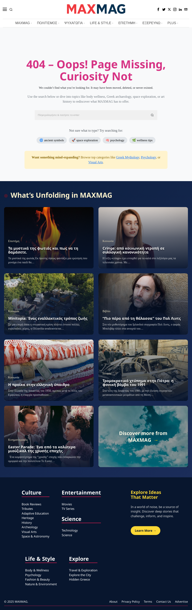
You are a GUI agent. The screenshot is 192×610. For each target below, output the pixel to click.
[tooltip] (158, 9)
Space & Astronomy (35, 536)
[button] (152, 115)
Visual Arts (95, 162)
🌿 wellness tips (142, 140)
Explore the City (80, 575)
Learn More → (145, 530)
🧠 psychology (115, 140)
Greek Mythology (127, 157)
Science (67, 535)
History (27, 522)
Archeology (30, 527)
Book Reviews (31, 504)
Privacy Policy (131, 601)
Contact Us (163, 601)
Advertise (181, 601)
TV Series (68, 509)
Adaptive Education (35, 513)
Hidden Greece (79, 579)
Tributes (27, 509)
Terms (148, 601)
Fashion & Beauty (37, 579)
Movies (67, 504)
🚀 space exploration (85, 140)
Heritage (28, 518)
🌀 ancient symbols (51, 140)
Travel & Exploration (83, 570)
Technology (70, 530)
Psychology (148, 157)
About (113, 601)
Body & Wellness (37, 570)
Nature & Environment (41, 584)
